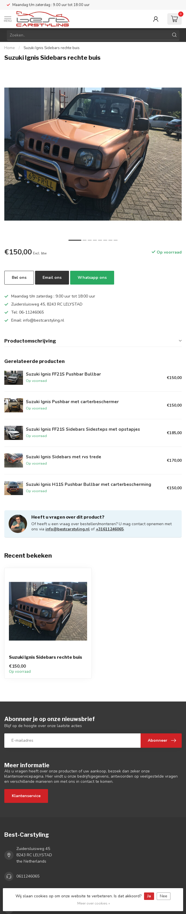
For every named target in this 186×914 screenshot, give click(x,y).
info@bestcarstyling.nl (67, 529)
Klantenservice (26, 796)
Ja (149, 896)
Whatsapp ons (92, 277)
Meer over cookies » (93, 903)
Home (9, 48)
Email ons (52, 277)
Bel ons (19, 277)
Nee (163, 896)
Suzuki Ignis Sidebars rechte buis (52, 48)
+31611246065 (110, 529)
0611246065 (27, 876)
